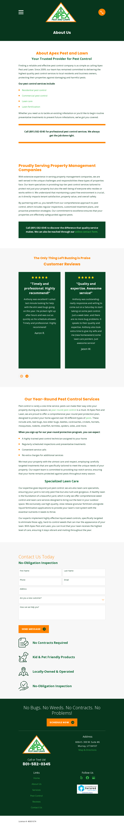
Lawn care (27, 101)
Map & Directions (88, 749)
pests (88, 417)
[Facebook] (87, 777)
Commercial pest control (35, 95)
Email (66, 580)
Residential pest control (34, 90)
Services (36, 789)
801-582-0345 (36, 764)
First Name (24, 571)
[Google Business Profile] (93, 777)
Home (36, 778)
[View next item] (26, 376)
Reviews (36, 801)
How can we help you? (29, 607)
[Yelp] (81, 777)
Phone (22, 580)
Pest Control (36, 795)
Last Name (69, 571)
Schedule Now (62, 722)
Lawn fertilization (31, 106)
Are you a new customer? (31, 598)
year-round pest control (63, 409)
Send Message (34, 629)
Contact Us (36, 807)
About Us (36, 783)
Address (23, 589)
